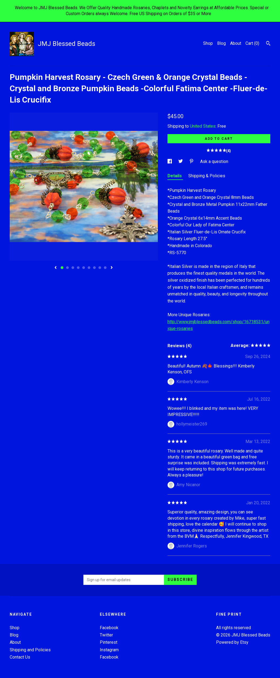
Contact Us (20, 657)
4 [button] (78, 267)
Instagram (109, 649)
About (235, 43)
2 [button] (67, 267)
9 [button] (105, 267)
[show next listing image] (111, 268)
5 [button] (83, 267)
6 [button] (89, 267)
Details (175, 175)
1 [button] (62, 267)
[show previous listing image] (55, 268)
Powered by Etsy (232, 642)
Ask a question (214, 161)
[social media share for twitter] (181, 161)
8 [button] (99, 267)
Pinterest (108, 642)
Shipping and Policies (30, 649)
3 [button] (72, 267)
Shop (208, 43)
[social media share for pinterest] (192, 161)
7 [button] (94, 267)
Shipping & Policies (206, 175)
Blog (221, 43)
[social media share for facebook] (170, 161)
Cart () (252, 43)
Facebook (109, 627)
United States (203, 126)
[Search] (268, 44)
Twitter (106, 635)
